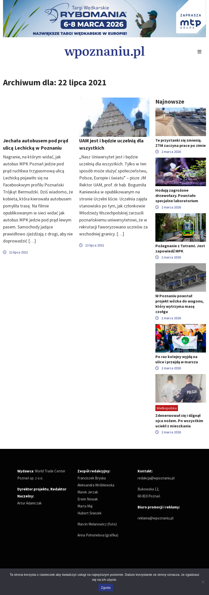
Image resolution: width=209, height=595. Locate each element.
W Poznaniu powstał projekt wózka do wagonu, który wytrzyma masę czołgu (179, 303)
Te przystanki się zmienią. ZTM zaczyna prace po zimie (180, 143)
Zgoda (106, 587)
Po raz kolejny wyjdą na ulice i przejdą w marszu (176, 359)
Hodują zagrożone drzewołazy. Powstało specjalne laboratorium (176, 195)
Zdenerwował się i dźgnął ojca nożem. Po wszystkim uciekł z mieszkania (179, 420)
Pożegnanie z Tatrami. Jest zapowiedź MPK (180, 248)
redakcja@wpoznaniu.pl (156, 478)
